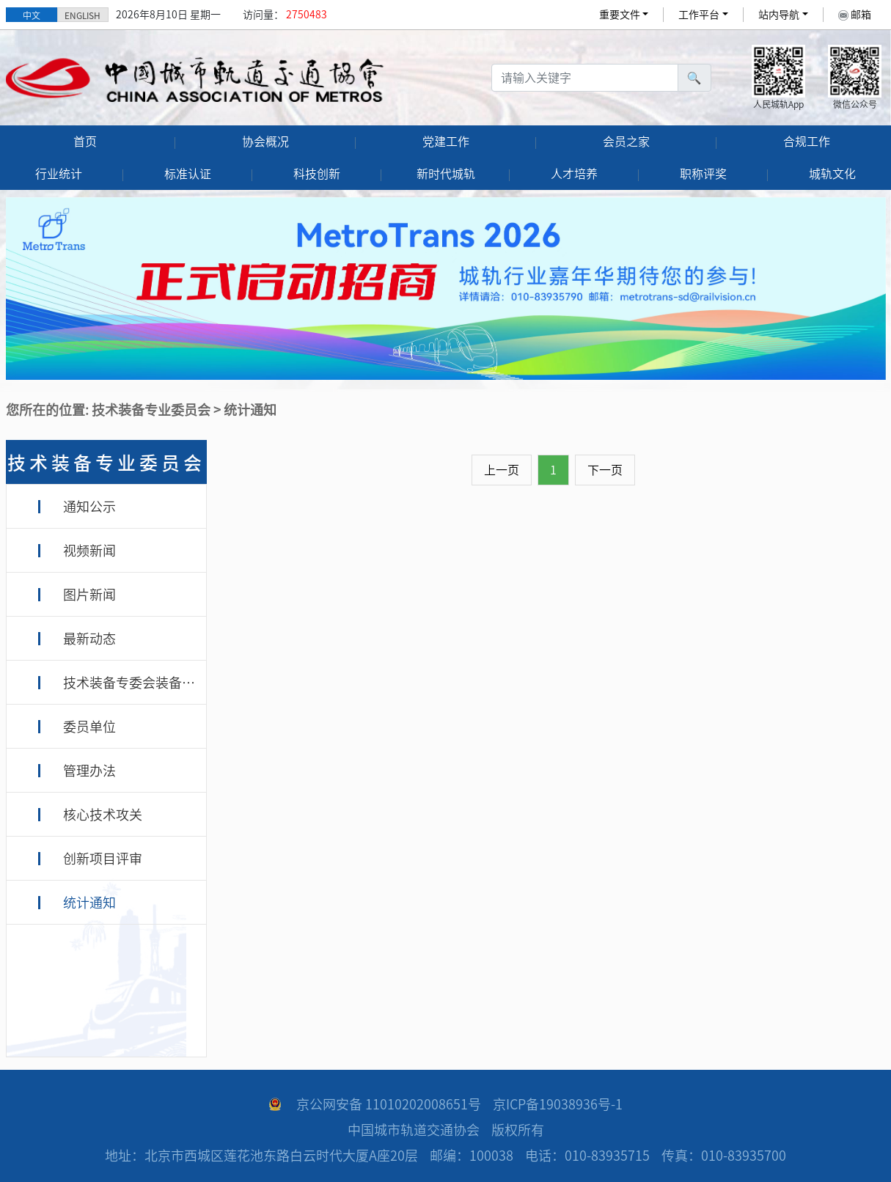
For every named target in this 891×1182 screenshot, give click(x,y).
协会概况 (265, 141)
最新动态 (89, 638)
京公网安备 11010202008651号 (388, 1104)
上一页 (501, 470)
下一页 (605, 470)
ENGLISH (82, 15)
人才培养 (574, 174)
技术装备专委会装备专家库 (142, 682)
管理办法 (89, 770)
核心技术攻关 (102, 814)
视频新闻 (89, 550)
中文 (31, 15)
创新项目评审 (102, 858)
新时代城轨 (446, 174)
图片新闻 (89, 594)
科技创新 (316, 174)
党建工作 (445, 141)
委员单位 (89, 726)
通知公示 (89, 506)
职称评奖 (703, 174)
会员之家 (626, 141)
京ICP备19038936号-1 (558, 1104)
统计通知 (89, 902)
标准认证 (187, 174)
